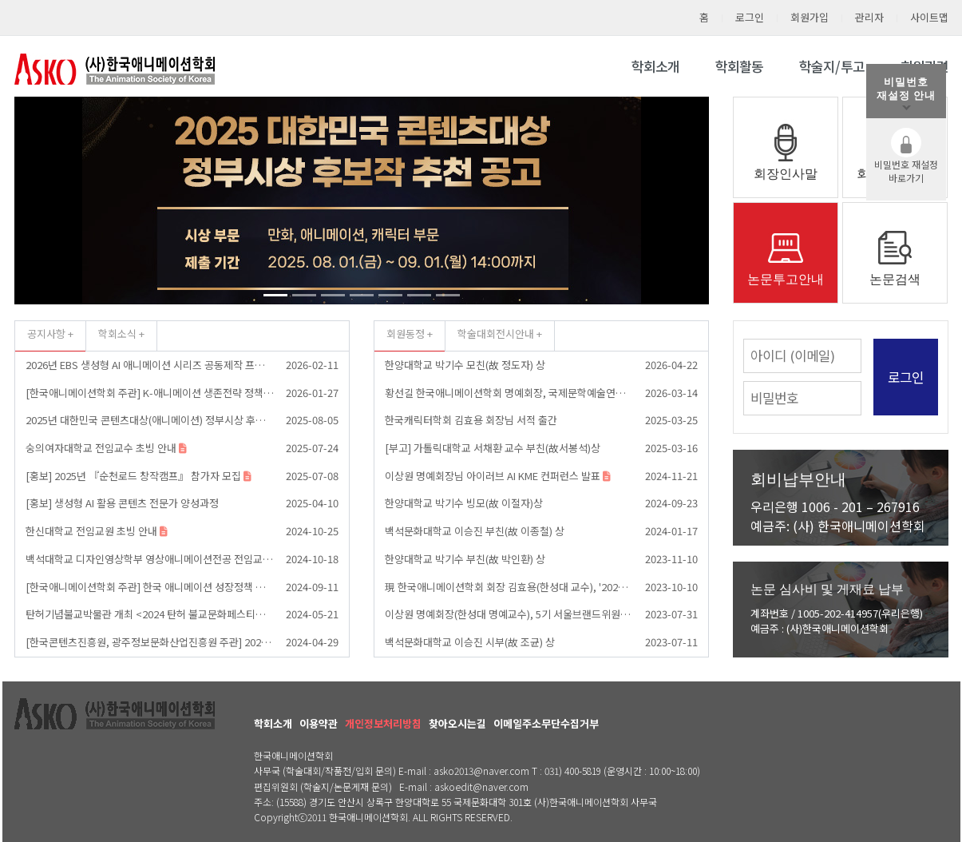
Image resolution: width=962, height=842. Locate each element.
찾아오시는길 (457, 723)
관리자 (869, 17)
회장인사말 (786, 174)
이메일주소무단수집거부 (546, 723)
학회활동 (739, 66)
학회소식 (117, 333)
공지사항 (46, 333)
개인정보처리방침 (383, 723)
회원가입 (809, 17)
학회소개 (655, 66)
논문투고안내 (785, 279)
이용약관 (318, 723)
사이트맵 (929, 17)
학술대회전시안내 (495, 333)
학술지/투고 (832, 66)
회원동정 (405, 333)
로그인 (749, 17)
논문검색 (894, 279)
